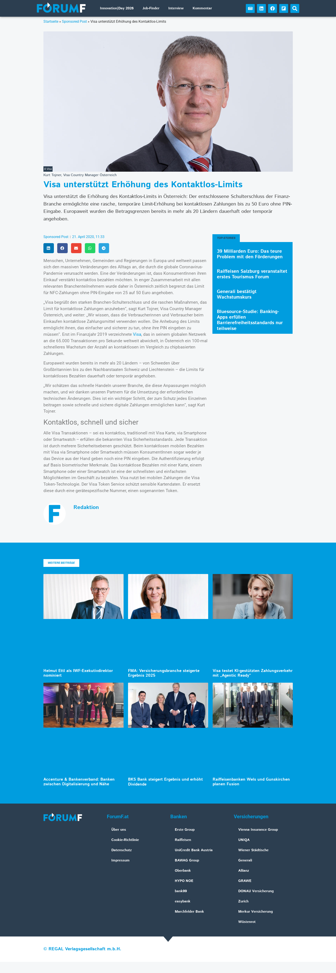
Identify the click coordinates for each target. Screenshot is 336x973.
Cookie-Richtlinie (125, 840)
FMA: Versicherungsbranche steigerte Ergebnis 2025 (164, 673)
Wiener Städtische (253, 850)
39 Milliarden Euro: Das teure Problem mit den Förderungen (250, 254)
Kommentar (202, 8)
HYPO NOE (184, 880)
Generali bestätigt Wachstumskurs (237, 294)
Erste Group (185, 829)
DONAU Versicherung (256, 891)
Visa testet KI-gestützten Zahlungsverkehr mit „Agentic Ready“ (253, 673)
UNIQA (244, 840)
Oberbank (183, 870)
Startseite (50, 21)
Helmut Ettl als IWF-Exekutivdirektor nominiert (78, 673)
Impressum (120, 860)
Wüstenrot (247, 921)
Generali (245, 860)
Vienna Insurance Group (258, 829)
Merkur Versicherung (255, 911)
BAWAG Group (187, 860)
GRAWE (244, 880)
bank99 (181, 891)
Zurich (243, 901)
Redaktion (86, 507)
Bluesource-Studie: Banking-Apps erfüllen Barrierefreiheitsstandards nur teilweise (250, 320)
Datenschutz (121, 850)
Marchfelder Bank (189, 911)
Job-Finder (151, 8)
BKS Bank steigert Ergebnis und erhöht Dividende (165, 782)
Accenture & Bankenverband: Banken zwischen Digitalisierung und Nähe (79, 782)
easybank (182, 901)
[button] (294, 8)
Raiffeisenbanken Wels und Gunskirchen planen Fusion (251, 782)
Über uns (118, 829)
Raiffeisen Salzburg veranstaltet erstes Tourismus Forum (252, 274)
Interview (176, 8)
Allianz (243, 870)
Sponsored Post (74, 21)
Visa (137, 334)
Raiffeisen (183, 840)
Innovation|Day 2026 (117, 8)
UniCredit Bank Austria (194, 850)
